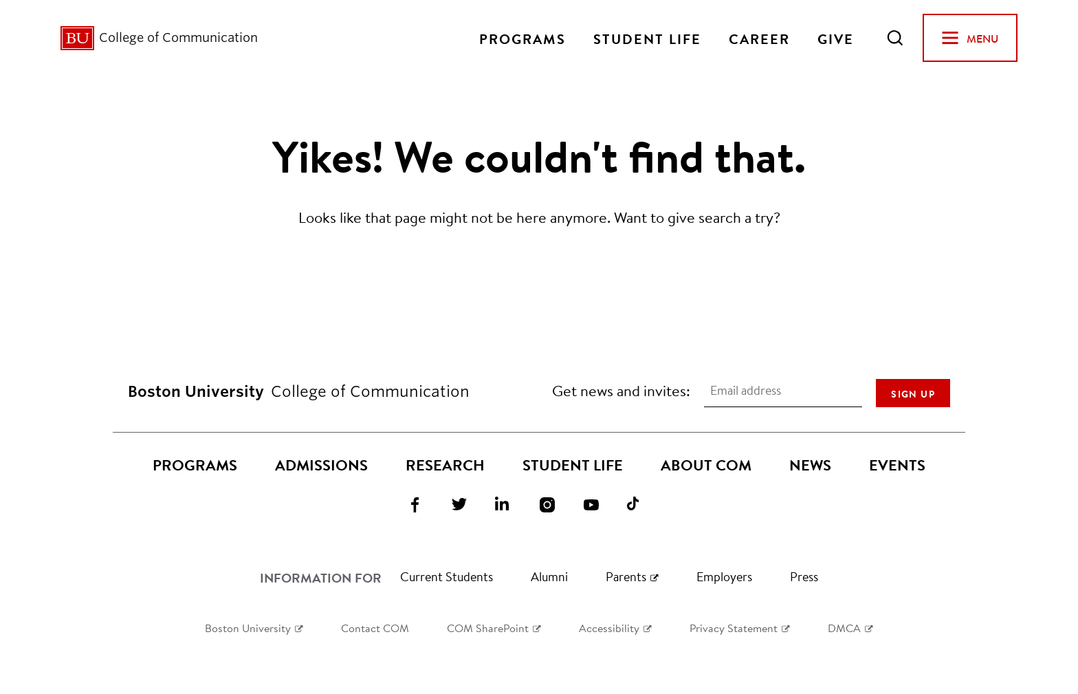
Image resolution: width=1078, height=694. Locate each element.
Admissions (321, 465)
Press (804, 576)
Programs (522, 38)
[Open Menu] (970, 38)
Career (759, 38)
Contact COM (375, 627)
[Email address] (783, 390)
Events (897, 465)
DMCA (844, 627)
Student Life (647, 38)
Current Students (446, 576)
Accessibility (609, 627)
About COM (706, 465)
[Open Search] (895, 38)
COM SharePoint (488, 627)
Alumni (549, 576)
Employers (724, 576)
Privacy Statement (734, 627)
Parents (626, 576)
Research (445, 465)
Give (835, 38)
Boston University (248, 627)
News (810, 465)
